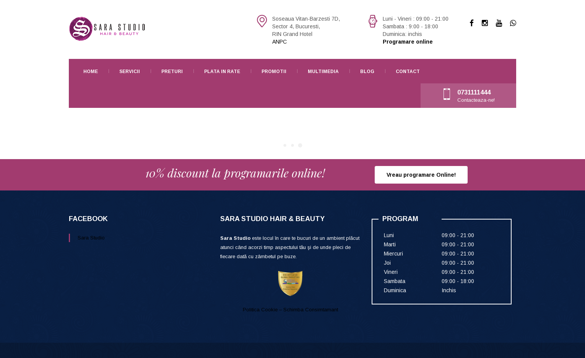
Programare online (408, 42)
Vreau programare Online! (421, 175)
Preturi (172, 71)
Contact (408, 71)
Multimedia (323, 71)
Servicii (129, 71)
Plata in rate (222, 71)
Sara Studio (91, 238)
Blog (367, 71)
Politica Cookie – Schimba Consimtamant (290, 309)
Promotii (274, 71)
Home (90, 71)
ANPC (279, 42)
